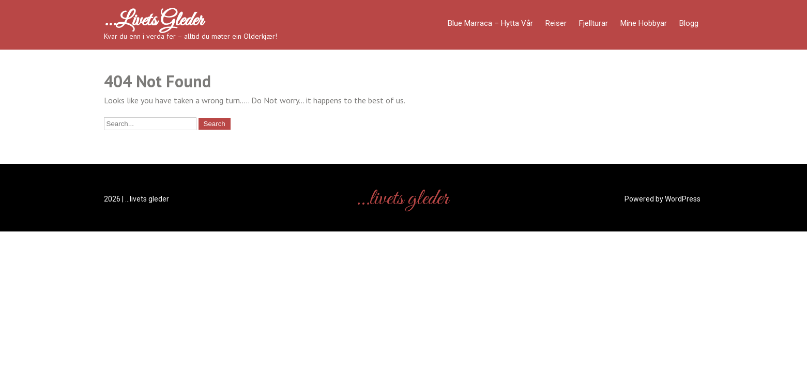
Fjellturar (593, 23)
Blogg (688, 23)
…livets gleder (153, 21)
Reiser (556, 23)
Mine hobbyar (643, 23)
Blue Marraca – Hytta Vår (490, 23)
